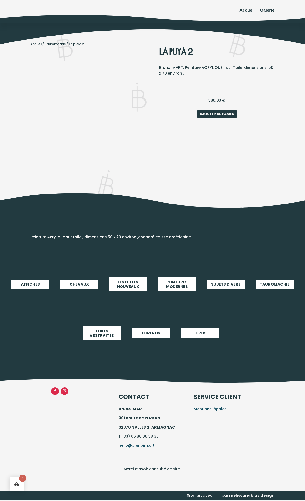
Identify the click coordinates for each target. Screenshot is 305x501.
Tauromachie (55, 44)
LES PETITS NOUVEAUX (128, 284)
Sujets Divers (226, 284)
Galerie (267, 10)
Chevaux (79, 284)
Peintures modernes (177, 284)
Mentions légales (210, 409)
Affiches (30, 284)
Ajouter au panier (217, 114)
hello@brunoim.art (137, 445)
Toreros (150, 333)
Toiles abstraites (101, 333)
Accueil (247, 10)
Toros (199, 333)
